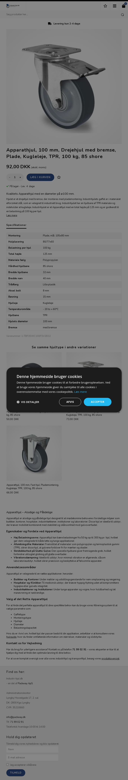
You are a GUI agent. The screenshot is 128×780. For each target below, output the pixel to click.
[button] (28, 402)
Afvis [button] (70, 402)
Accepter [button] (97, 402)
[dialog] (64, 390)
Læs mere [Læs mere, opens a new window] (80, 392)
